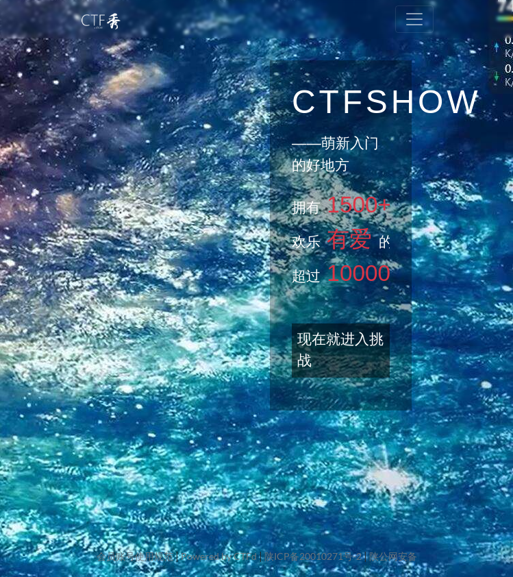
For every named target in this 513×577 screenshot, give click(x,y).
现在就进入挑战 (340, 350)
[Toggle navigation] (414, 19)
